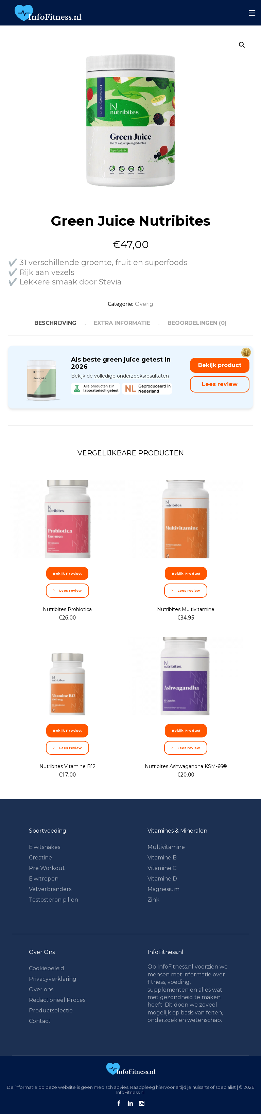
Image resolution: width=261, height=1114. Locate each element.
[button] (242, 45)
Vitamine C (161, 868)
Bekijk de (120, 376)
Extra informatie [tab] (122, 323)
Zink (153, 900)
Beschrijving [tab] (55, 323)
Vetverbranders (50, 889)
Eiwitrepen (43, 878)
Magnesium (163, 889)
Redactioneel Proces (57, 1000)
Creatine (40, 857)
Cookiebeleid (46, 968)
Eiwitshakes (44, 847)
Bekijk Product (67, 573)
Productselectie (51, 1010)
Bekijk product (219, 365)
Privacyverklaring (52, 979)
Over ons (41, 989)
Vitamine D (162, 878)
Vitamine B (162, 857)
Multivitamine (166, 847)
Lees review (220, 384)
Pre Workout (47, 868)
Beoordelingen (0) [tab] (197, 323)
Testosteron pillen (53, 900)
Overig (144, 304)
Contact (40, 1021)
